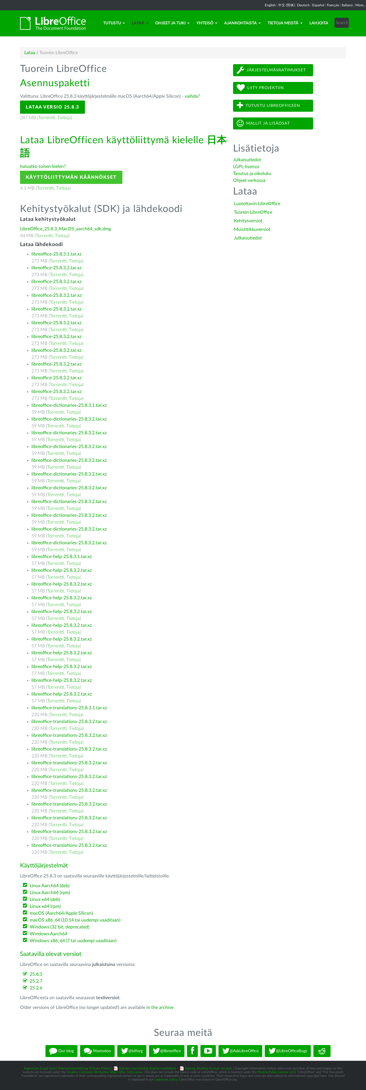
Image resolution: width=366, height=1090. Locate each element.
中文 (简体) (286, 5)
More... (360, 5)
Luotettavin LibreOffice (257, 203)
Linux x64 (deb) (45, 899)
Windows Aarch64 (48, 934)
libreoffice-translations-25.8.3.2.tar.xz (69, 721)
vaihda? (192, 96)
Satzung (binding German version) (208, 1068)
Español (318, 5)
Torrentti (46, 117)
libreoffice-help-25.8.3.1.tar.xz (61, 556)
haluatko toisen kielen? (43, 166)
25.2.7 (36, 981)
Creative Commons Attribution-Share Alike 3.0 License (104, 1072)
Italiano (347, 5)
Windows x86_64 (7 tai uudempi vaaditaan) (73, 940)
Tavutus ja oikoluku (252, 173)
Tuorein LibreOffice (253, 212)
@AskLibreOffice (240, 1051)
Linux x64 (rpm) (45, 906)
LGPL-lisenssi (246, 166)
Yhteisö (206, 23)
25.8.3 (36, 974)
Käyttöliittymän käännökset (71, 177)
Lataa (140, 23)
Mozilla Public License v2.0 (276, 1072)
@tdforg (132, 1051)
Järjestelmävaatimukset (271, 70)
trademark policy (166, 1079)
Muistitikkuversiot (252, 229)
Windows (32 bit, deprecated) (59, 927)
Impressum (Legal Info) (39, 1068)
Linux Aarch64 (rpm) (50, 892)
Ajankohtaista (242, 23)
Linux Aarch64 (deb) (49, 885)
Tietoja (64, 117)
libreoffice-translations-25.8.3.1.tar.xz (69, 708)
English (270, 5)
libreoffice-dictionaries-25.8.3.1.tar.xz (69, 405)
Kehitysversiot (248, 221)
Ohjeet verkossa (249, 180)
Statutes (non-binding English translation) (147, 1068)
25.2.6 (36, 988)
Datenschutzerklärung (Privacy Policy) (84, 1068)
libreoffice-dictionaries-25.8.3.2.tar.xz (69, 419)
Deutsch (303, 5)
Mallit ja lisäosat (263, 123)
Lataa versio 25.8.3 (52, 107)
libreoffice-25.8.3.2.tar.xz (56, 268)
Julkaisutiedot (247, 160)
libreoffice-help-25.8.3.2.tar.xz (61, 570)
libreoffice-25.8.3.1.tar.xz (56, 254)
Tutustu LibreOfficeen (268, 105)
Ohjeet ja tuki (172, 23)
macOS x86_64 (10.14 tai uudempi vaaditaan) (75, 920)
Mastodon (97, 1051)
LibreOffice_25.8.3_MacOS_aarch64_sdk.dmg (65, 229)
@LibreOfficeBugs (287, 1051)
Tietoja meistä (285, 23)
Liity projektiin (260, 88)
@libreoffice (167, 1051)
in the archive (160, 1007)
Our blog (61, 1051)
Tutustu (114, 23)
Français (333, 5)
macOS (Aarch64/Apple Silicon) (61, 913)
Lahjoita (318, 23)
